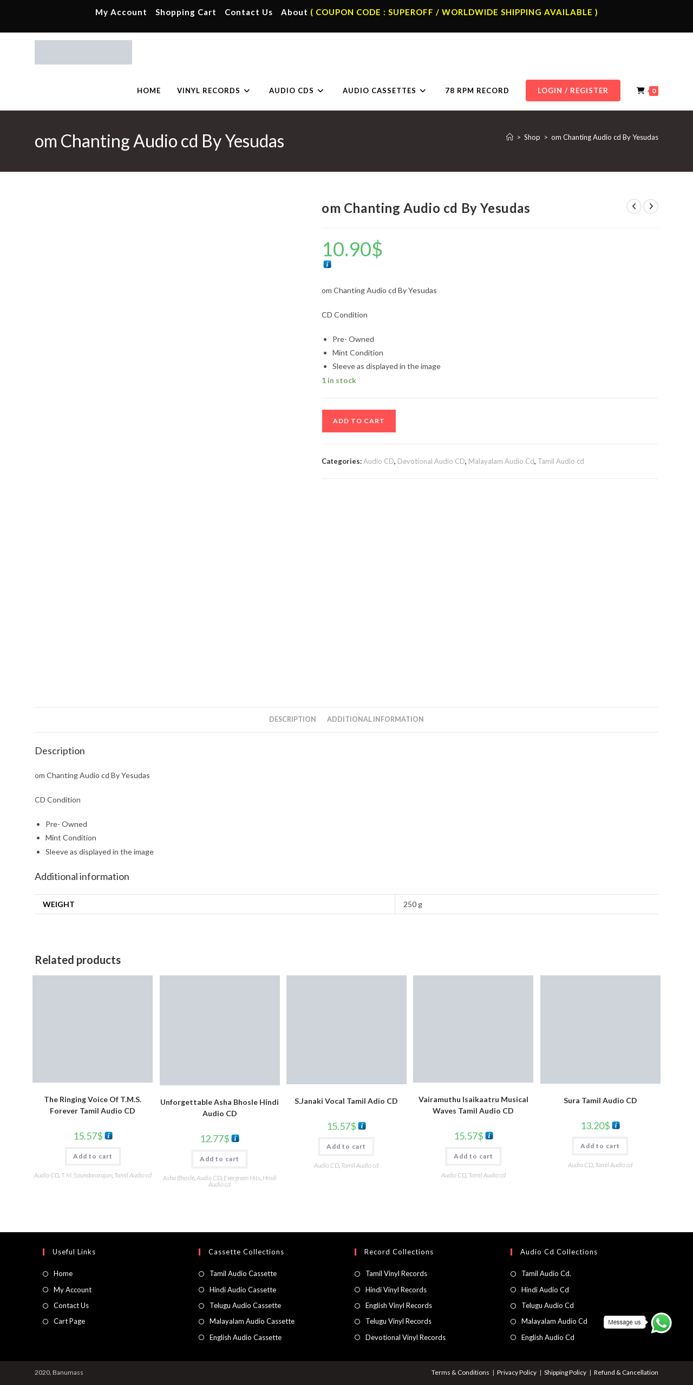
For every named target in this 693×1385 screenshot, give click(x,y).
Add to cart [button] (93, 1156)
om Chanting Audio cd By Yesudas (604, 137)
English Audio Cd (547, 1337)
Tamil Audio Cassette (243, 1273)
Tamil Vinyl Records (396, 1273)
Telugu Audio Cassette (245, 1305)
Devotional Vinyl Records (405, 1337)
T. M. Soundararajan (86, 1175)
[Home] (509, 137)
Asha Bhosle (178, 1178)
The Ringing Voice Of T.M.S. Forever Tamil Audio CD (92, 1105)
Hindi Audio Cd (545, 1289)
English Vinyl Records (398, 1305)
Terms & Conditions (460, 1372)
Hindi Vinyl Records (396, 1289)
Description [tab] (292, 719)
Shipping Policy (565, 1372)
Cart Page (69, 1321)
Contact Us (249, 12)
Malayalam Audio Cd (501, 461)
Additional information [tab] (375, 719)
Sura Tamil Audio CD (600, 1100)
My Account (121, 12)
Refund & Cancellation (626, 1372)
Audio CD (378, 461)
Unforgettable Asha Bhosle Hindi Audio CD (219, 1107)
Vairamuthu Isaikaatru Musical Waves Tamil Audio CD (473, 1105)
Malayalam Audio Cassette (252, 1321)
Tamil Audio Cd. (546, 1273)
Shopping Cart (186, 12)
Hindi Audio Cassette (243, 1289)
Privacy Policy (517, 1372)
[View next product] (650, 206)
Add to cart (359, 421)
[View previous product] (634, 206)
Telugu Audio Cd (547, 1305)
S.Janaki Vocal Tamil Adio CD (346, 1100)
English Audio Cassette (246, 1337)
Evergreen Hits (242, 1178)
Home (63, 1273)
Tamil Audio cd (561, 461)
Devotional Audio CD (431, 461)
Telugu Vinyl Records (398, 1321)
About (294, 12)
